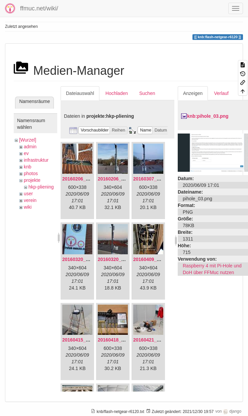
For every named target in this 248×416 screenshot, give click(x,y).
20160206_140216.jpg (121, 178)
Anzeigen (192, 93)
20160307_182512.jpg (157, 178)
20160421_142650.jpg (157, 340)
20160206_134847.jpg (86, 178)
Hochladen (116, 93)
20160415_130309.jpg (86, 340)
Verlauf (221, 93)
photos (31, 173)
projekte (32, 180)
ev (26, 153)
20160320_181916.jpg (86, 259)
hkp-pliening (41, 187)
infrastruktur (36, 160)
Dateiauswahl (80, 93)
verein (30, 200)
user (28, 193)
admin (30, 146)
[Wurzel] (27, 140)
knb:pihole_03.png (208, 116)
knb (27, 166)
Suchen (147, 93)
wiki (27, 207)
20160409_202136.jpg (157, 259)
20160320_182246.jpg (121, 259)
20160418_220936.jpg (121, 340)
